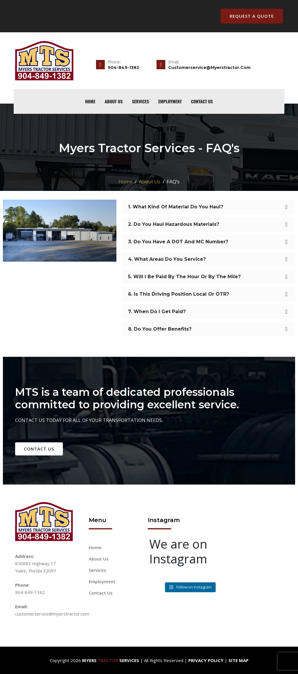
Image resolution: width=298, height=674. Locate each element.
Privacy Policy (206, 660)
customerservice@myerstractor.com (52, 614)
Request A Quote (252, 16)
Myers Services (110, 660)
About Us (114, 101)
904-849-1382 (30, 592)
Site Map (238, 660)
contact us (39, 449)
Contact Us (202, 101)
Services (140, 101)
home (90, 101)
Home (125, 181)
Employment (170, 101)
